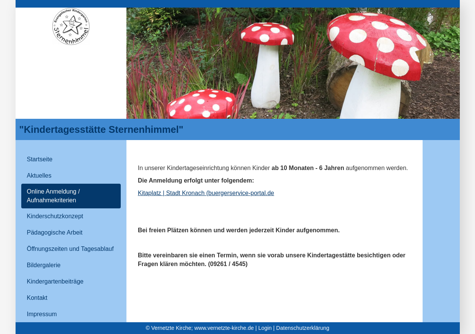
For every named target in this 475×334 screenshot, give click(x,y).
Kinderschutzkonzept (55, 216)
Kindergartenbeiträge (55, 281)
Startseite (40, 159)
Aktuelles (39, 175)
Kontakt (37, 298)
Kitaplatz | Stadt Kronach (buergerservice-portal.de (206, 193)
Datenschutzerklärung (302, 328)
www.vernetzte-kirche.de (224, 328)
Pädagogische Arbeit (55, 232)
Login (264, 328)
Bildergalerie (44, 265)
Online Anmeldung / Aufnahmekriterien (53, 195)
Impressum (42, 314)
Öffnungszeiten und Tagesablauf (70, 249)
